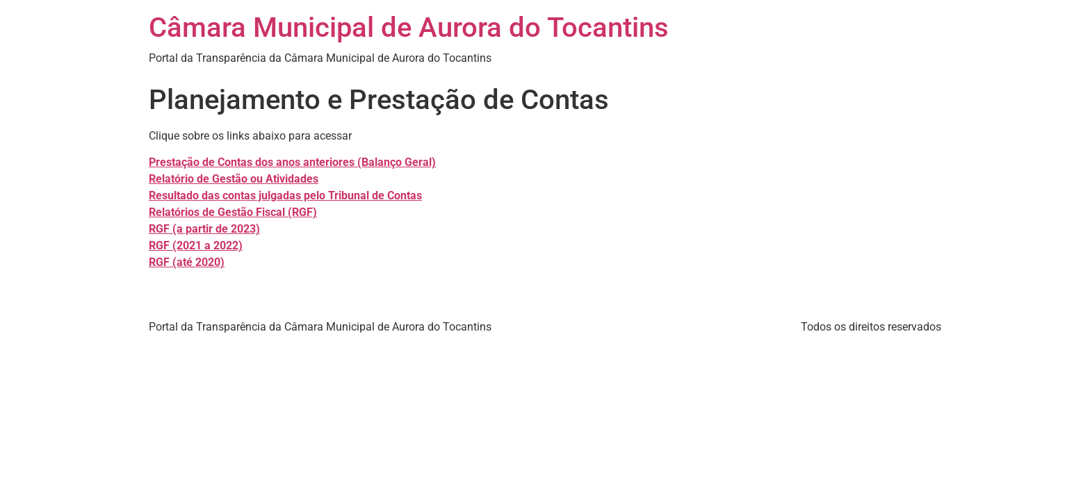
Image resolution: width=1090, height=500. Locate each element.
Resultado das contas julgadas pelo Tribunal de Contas (285, 195)
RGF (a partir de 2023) (204, 228)
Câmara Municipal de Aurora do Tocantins (409, 27)
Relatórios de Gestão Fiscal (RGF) (233, 212)
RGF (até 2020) (187, 262)
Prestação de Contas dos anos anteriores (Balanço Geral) (292, 162)
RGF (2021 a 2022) (196, 245)
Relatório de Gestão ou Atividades (233, 178)
